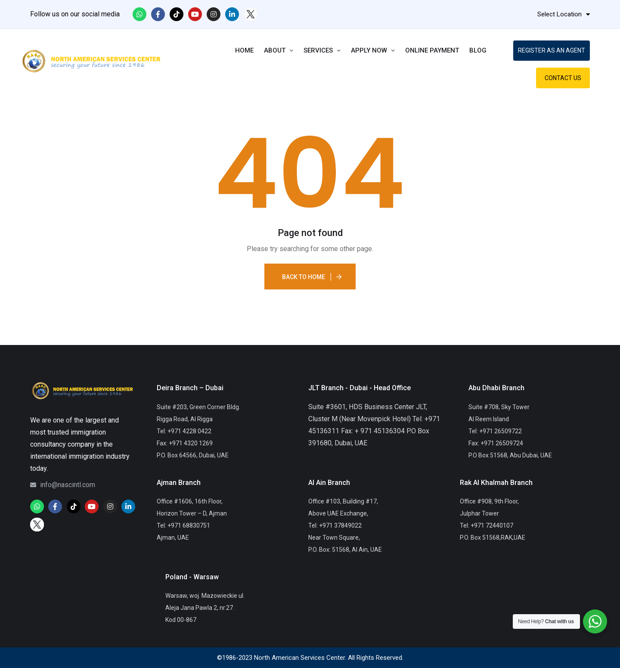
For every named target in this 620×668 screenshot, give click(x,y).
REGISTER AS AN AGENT (551, 50)
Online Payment (432, 50)
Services (322, 50)
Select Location (563, 14)
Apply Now (373, 50)
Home (244, 50)
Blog (478, 50)
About (278, 50)
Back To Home (303, 276)
